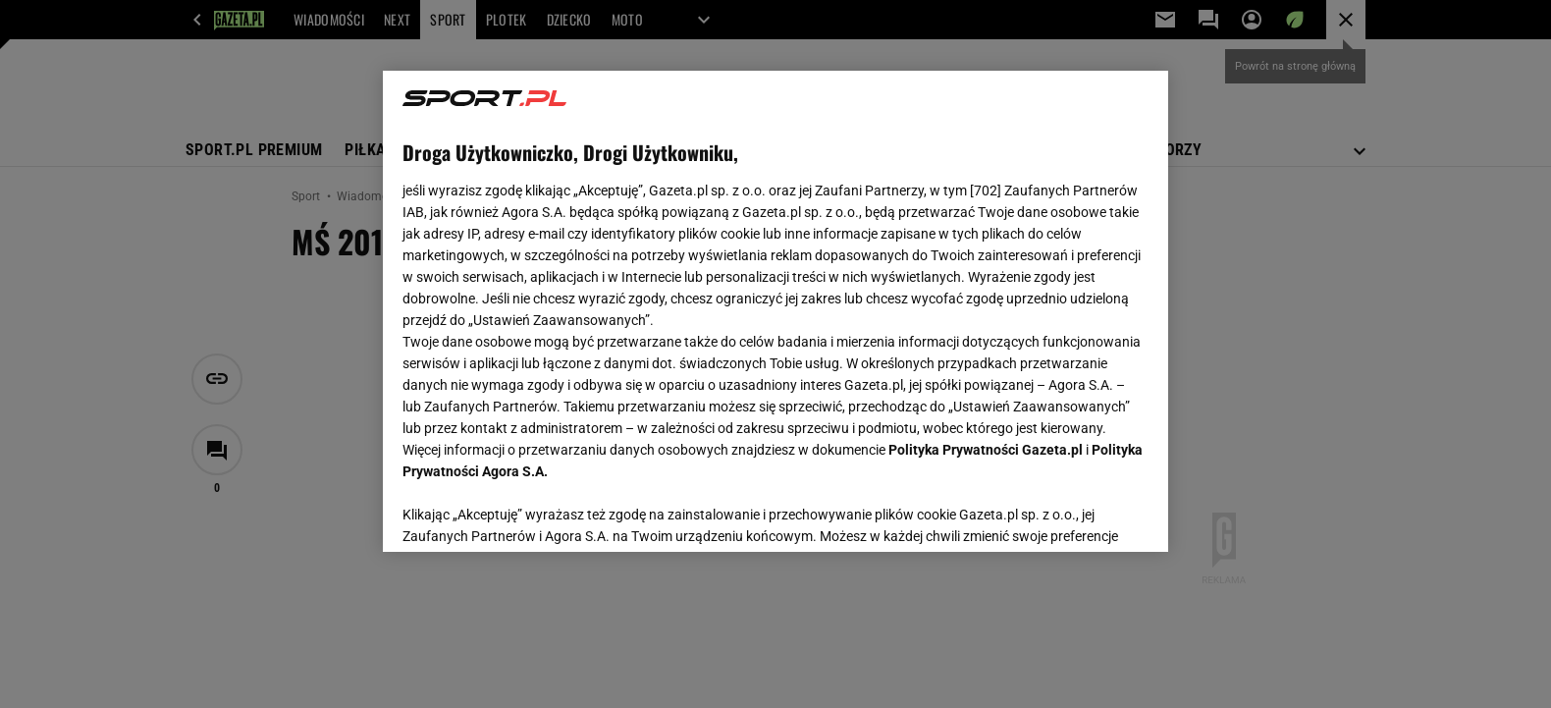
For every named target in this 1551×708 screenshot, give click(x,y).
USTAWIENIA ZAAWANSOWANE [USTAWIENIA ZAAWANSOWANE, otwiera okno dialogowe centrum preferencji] (530, 512)
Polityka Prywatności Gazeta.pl (985, 450)
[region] (775, 311)
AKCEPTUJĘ (1082, 513)
